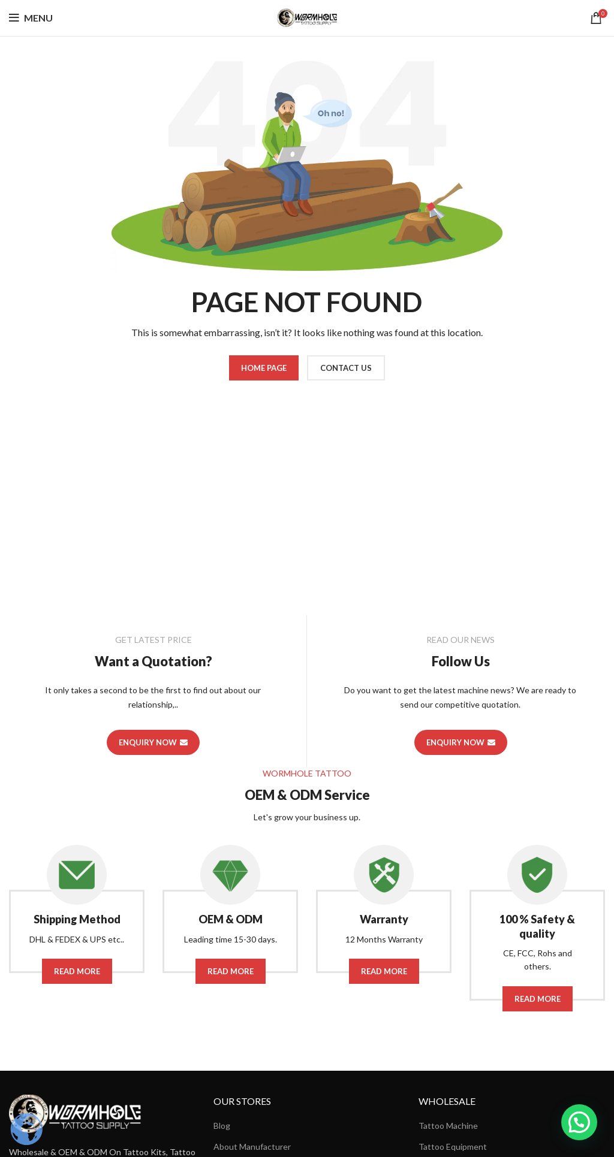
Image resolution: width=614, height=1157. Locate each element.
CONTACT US (346, 368)
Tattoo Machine (448, 1125)
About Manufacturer (252, 1146)
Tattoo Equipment (453, 1146)
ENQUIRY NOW (153, 742)
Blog (221, 1125)
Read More (77, 971)
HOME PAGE (264, 368)
